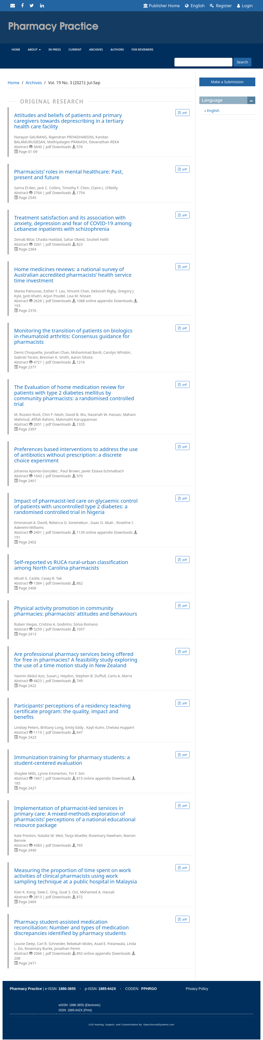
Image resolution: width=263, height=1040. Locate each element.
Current (75, 49)
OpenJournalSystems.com (158, 1024)
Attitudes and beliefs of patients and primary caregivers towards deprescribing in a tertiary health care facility (69, 120)
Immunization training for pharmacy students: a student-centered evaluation (72, 760)
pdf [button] (184, 113)
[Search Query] (203, 62)
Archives (96, 49)
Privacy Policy (197, 989)
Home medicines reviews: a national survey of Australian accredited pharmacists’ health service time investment (73, 274)
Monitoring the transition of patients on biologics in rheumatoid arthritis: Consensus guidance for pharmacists (73, 336)
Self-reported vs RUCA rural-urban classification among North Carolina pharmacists (71, 565)
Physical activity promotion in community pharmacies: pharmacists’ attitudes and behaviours (75, 611)
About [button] (34, 49)
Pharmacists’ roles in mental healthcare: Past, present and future (68, 174)
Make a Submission (227, 81)
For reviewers (142, 49)
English (195, 5)
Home (16, 49)
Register (221, 5)
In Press (55, 49)
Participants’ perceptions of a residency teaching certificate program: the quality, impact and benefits (72, 711)
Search (242, 62)
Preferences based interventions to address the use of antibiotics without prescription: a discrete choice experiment (76, 454)
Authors (117, 49)
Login (245, 5)
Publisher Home (161, 5)
